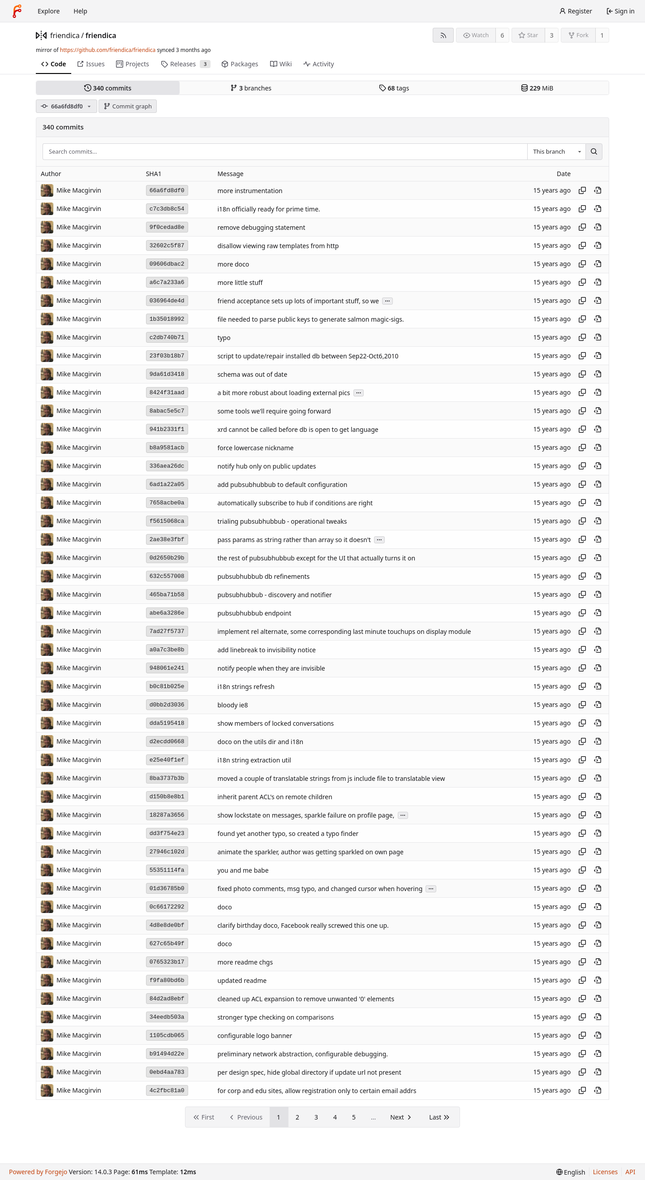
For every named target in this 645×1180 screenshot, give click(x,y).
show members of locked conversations (275, 723)
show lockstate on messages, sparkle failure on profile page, (305, 815)
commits (107, 88)
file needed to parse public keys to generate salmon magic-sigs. (310, 319)
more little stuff (239, 282)
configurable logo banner (254, 1035)
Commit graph (127, 106)
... (387, 300)
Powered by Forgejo (38, 1171)
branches (250, 88)
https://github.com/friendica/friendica (107, 50)
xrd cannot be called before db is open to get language (297, 429)
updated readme (242, 980)
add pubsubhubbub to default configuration (282, 484)
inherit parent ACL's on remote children (274, 796)
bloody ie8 (232, 705)
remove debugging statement (261, 227)
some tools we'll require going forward (274, 411)
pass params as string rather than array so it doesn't (294, 539)
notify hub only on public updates (266, 466)
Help (80, 11)
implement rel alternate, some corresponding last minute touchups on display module (344, 631)
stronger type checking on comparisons (275, 1017)
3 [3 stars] (552, 35)
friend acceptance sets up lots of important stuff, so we (298, 301)
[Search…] (593, 151)
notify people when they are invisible (271, 668)
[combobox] (556, 151)
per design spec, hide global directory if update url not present (309, 1072)
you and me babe (242, 870)
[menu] (570, 1172)
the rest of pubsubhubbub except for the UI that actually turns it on (316, 558)
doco (224, 907)
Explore (49, 11)
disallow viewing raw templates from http (278, 245)
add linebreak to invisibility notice (266, 650)
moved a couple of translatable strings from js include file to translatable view (331, 778)
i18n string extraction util (254, 760)
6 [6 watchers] (502, 35)
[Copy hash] (582, 190)
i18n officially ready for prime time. (268, 209)
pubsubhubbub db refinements (263, 576)
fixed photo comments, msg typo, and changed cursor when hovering (319, 888)
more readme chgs (245, 962)
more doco (233, 264)
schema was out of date (252, 374)
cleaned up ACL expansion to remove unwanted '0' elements (305, 999)
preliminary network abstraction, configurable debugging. (302, 1054)
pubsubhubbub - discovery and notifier (274, 594)
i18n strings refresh (246, 686)
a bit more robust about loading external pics (283, 392)
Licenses (605, 1171)
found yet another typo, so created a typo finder (287, 833)
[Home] (17, 11)
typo (223, 337)
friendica (65, 35)
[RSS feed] (443, 35)
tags (394, 88)
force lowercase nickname (255, 448)
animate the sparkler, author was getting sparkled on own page (310, 852)
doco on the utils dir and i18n (260, 741)
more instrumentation (249, 190)
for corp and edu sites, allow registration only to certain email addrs (316, 1090)
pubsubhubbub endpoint (254, 613)
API (630, 1171)
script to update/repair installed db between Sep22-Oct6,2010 (307, 356)
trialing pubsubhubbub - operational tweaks (282, 521)
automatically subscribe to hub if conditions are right (295, 503)
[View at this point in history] (597, 190)
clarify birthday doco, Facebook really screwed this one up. (302, 925)
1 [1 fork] (602, 35)
